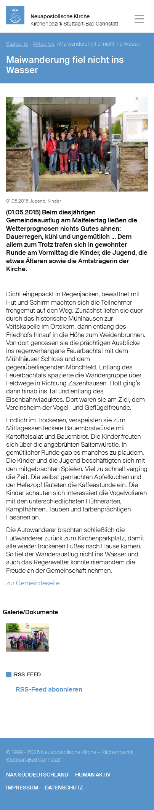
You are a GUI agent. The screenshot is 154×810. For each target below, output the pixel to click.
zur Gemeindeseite (32, 583)
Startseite (17, 44)
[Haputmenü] (140, 20)
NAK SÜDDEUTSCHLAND (37, 774)
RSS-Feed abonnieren (49, 689)
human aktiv (93, 774)
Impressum (22, 787)
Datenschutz (64, 787)
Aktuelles (44, 44)
